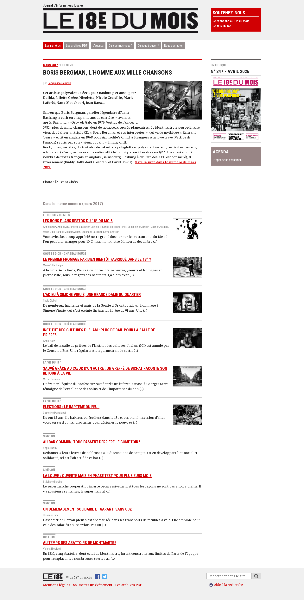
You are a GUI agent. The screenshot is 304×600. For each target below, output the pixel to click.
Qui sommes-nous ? (120, 45)
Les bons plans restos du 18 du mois (78, 220)
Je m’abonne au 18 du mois (231, 21)
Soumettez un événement (92, 585)
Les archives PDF (76, 45)
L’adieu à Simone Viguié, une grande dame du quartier (92, 294)
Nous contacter (173, 45)
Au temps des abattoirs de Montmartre (79, 542)
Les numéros (53, 45)
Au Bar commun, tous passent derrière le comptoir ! (91, 442)
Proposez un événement (228, 160)
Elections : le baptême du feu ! (71, 406)
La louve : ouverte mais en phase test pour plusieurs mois (97, 475)
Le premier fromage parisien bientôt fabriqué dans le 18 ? (97, 259)
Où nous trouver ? (148, 45)
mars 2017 (50, 65)
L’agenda (98, 45)
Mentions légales (56, 585)
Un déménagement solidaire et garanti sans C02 (87, 509)
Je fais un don (222, 26)
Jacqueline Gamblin (59, 83)
